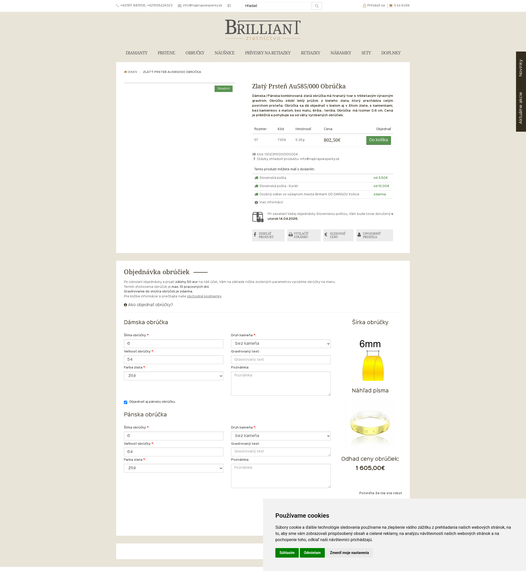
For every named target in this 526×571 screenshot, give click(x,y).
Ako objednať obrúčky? (150, 305)
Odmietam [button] (312, 553)
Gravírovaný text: (245, 351)
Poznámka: (240, 367)
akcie (521, 108)
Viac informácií (268, 202)
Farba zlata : (135, 367)
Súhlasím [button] (287, 553)
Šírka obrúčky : (136, 335)
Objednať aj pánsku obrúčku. (150, 402)
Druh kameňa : (243, 335)
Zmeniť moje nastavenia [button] (349, 553)
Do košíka (378, 140)
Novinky (521, 68)
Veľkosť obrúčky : (139, 351)
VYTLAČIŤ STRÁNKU (301, 235)
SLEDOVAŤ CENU (337, 235)
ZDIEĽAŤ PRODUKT (266, 235)
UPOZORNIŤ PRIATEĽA (372, 235)
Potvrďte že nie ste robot (380, 493)
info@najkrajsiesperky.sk (320, 159)
